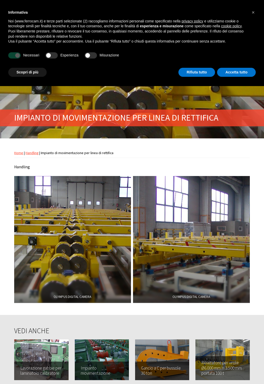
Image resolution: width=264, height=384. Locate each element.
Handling (32, 153)
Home (18, 153)
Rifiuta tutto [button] (197, 72)
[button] (253, 12)
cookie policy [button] (231, 26)
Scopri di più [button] (27, 72)
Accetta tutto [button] (236, 72)
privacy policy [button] (192, 21)
